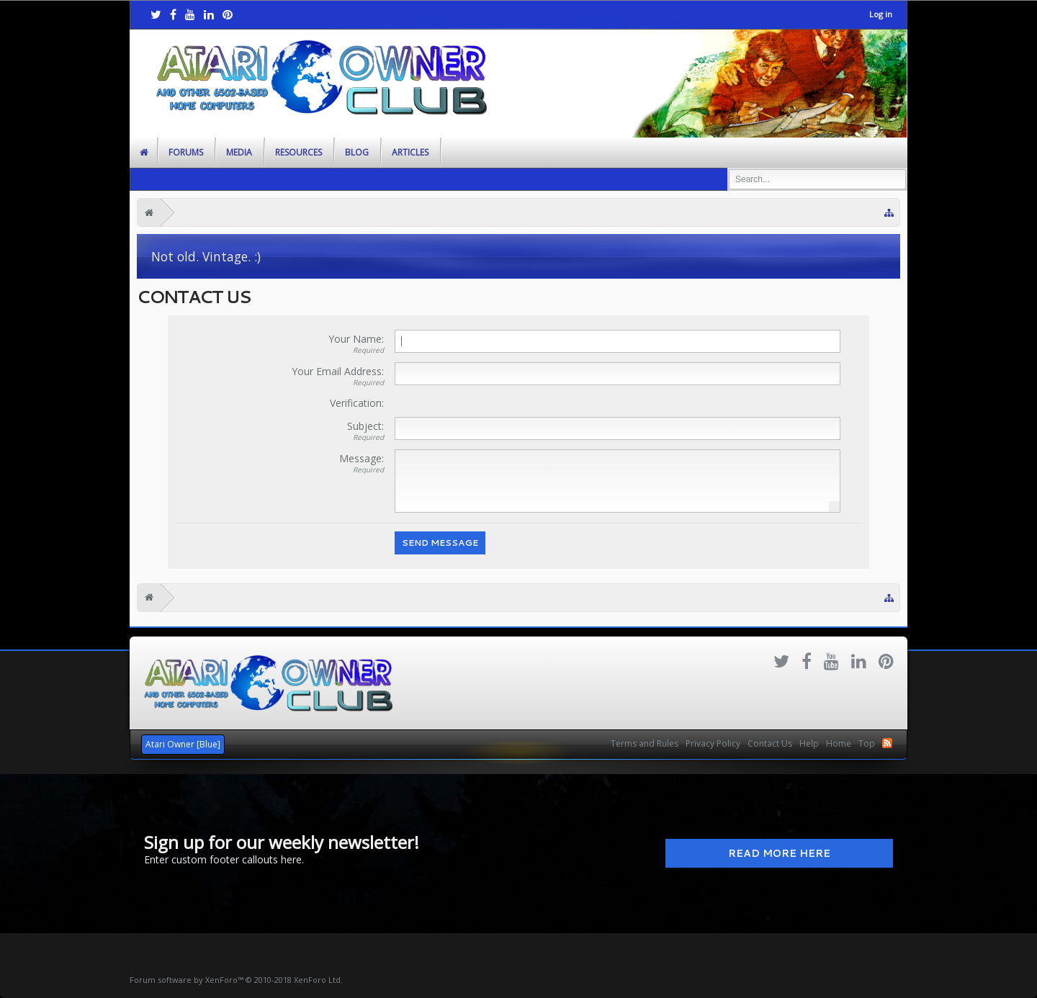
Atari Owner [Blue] (182, 744)
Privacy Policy (713, 743)
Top (866, 743)
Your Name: (356, 339)
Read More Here (779, 853)
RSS (887, 743)
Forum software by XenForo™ (236, 979)
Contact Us (770, 743)
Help (809, 743)
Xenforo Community (518, 738)
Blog (357, 152)
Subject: (365, 426)
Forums (186, 152)
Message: (361, 458)
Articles (410, 152)
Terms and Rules (644, 743)
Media (239, 152)
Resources (298, 152)
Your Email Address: (338, 371)
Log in (880, 14)
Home (838, 743)
